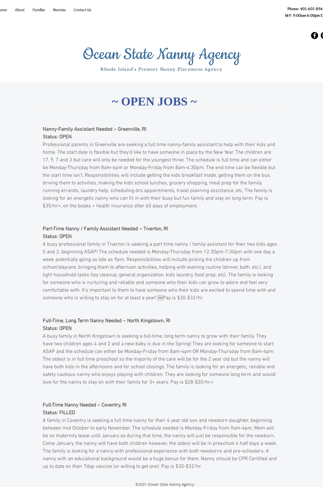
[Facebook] (314, 35)
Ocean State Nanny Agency (161, 54)
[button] (38, 10)
